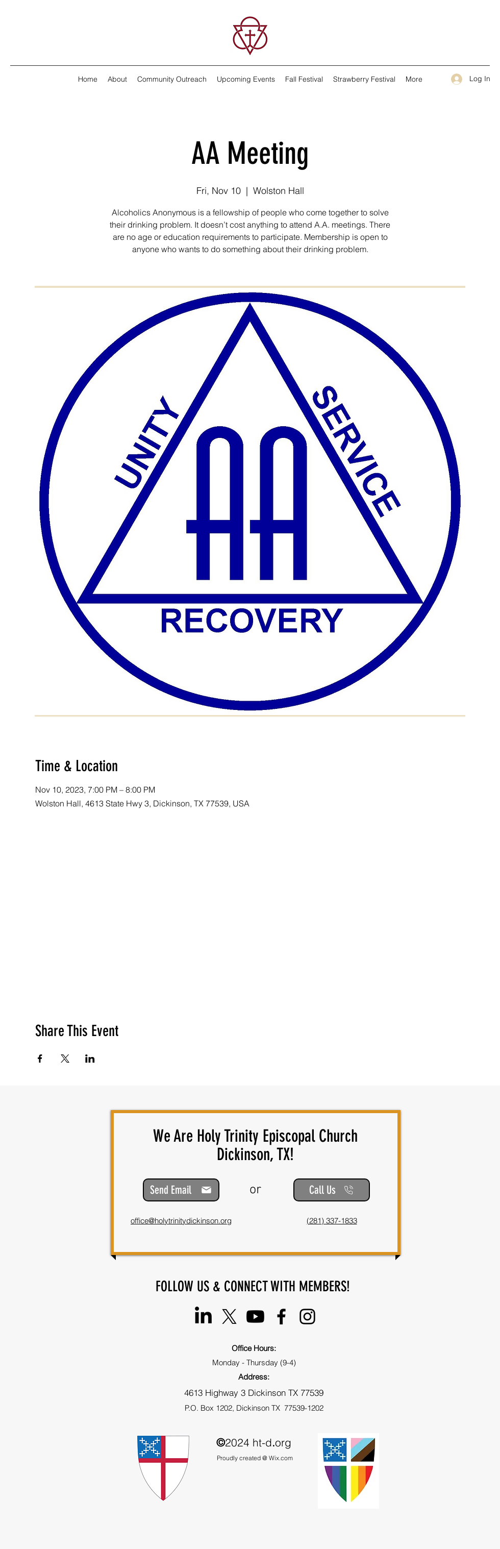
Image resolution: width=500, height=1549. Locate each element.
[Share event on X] (65, 1058)
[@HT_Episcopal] (229, 1316)
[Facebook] (281, 1316)
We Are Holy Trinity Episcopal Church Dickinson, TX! (255, 1145)
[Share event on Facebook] (40, 1058)
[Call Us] (331, 1189)
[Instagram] (307, 1316)
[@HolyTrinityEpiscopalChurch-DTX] (255, 1316)
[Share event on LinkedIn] (90, 1058)
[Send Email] (181, 1189)
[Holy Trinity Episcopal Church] (203, 1316)
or (255, 1190)
